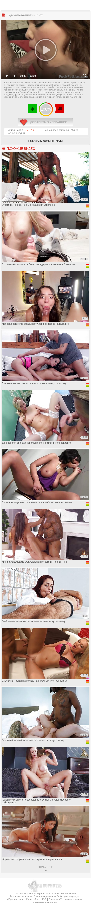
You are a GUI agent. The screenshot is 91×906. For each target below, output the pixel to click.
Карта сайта (32, 899)
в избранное (45, 122)
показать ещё (45, 867)
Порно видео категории (57, 130)
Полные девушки (16, 133)
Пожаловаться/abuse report (45, 902)
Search (84, 5)
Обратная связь (15, 899)
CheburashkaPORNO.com (48, 6)
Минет (74, 130)
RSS (43, 899)
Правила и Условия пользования (65, 899)
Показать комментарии (45, 140)
